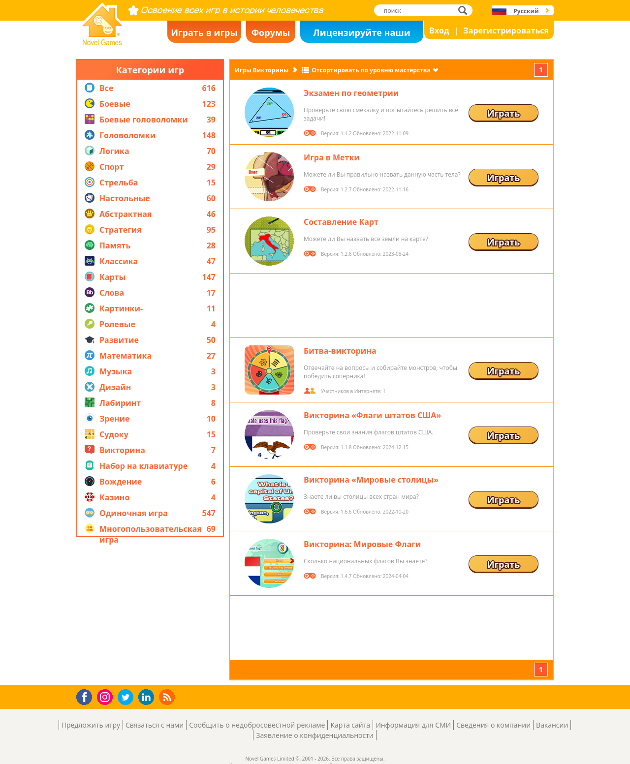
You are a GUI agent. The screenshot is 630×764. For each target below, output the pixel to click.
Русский (525, 11)
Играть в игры (204, 32)
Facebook (87, 696)
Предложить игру (91, 725)
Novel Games (101, 42)
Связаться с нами (155, 725)
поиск (465, 10)
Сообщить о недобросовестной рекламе (257, 725)
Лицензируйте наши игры (361, 35)
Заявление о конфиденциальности (314, 735)
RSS (168, 697)
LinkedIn (148, 697)
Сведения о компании (493, 725)
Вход (439, 30)
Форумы (271, 32)
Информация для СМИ (413, 725)
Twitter (127, 698)
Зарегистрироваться (506, 30)
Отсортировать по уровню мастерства (371, 70)
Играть (503, 113)
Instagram (106, 696)
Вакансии (552, 725)
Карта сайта (350, 725)
